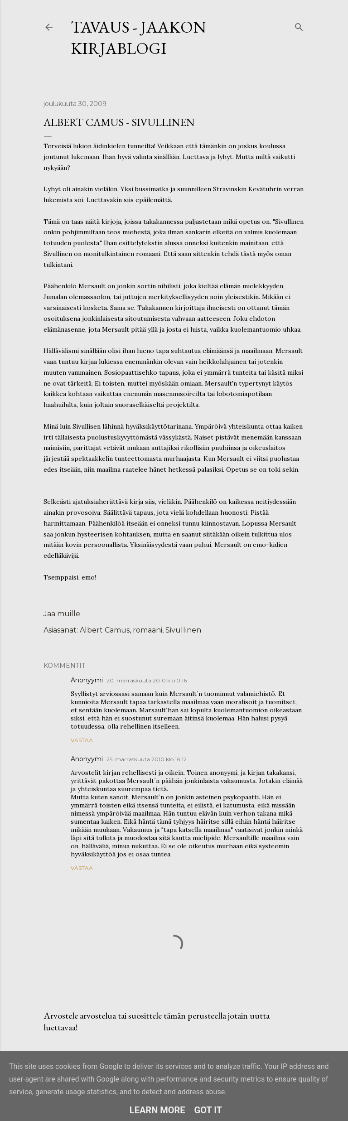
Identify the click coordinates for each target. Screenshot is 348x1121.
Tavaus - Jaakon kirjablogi (138, 37)
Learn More (157, 1110)
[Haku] (299, 25)
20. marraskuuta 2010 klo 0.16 (146, 680)
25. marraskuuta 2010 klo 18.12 (146, 759)
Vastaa (82, 740)
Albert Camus (105, 630)
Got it (208, 1110)
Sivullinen (183, 630)
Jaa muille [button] (62, 613)
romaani (147, 630)
